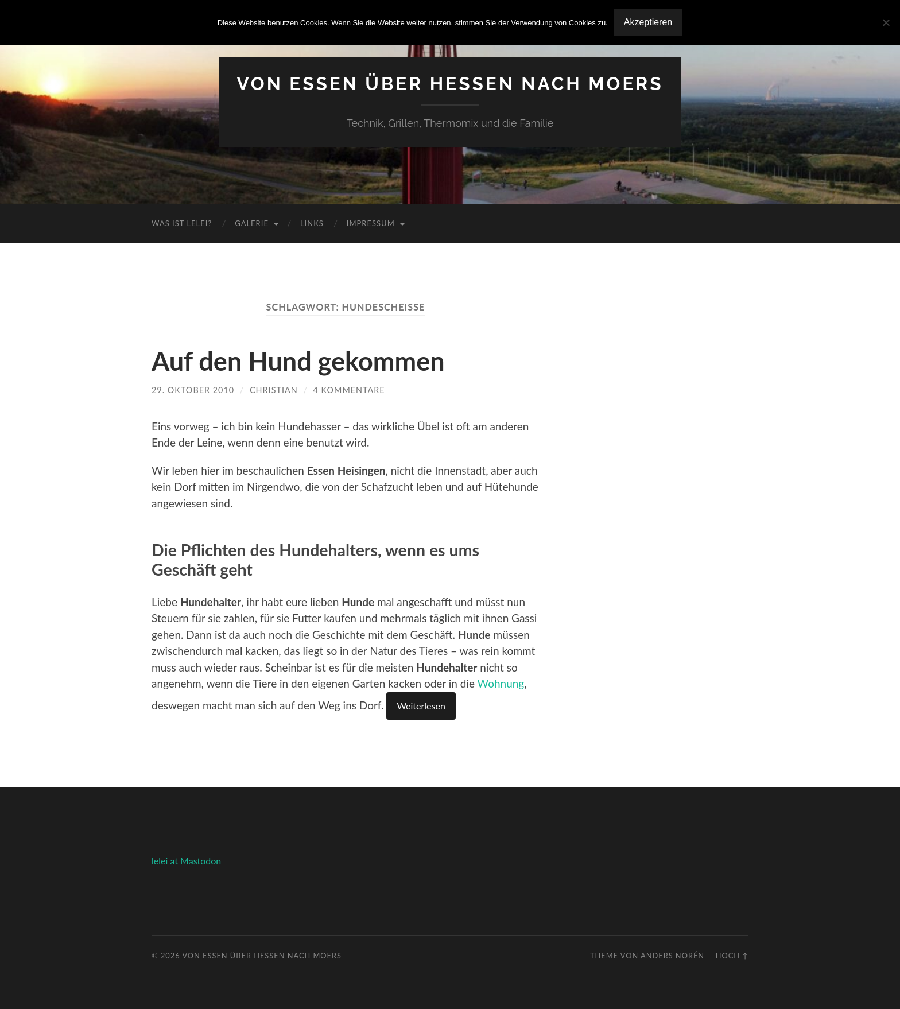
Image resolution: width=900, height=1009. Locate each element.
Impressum (371, 223)
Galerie (252, 223)
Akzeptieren (648, 22)
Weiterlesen (421, 705)
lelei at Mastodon (186, 860)
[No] (885, 22)
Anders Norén (672, 955)
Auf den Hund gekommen (298, 361)
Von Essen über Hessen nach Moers (449, 83)
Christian (274, 390)
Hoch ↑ (732, 955)
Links (312, 223)
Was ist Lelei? (182, 223)
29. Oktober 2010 (193, 390)
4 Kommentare (349, 390)
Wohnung (501, 683)
